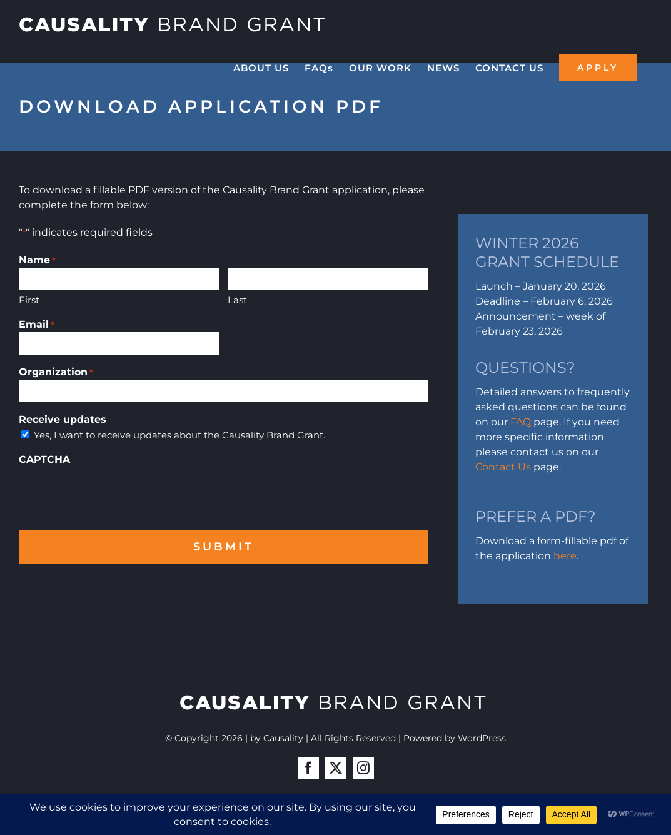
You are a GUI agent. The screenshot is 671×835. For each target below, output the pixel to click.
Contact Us (503, 467)
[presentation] (114, 491)
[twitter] (335, 768)
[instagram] (363, 768)
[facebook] (308, 768)
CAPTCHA (44, 459)
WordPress (482, 738)
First (29, 300)
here (565, 556)
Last (237, 300)
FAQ (520, 422)
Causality (283, 738)
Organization (56, 372)
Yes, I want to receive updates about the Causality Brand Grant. (179, 435)
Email (36, 324)
